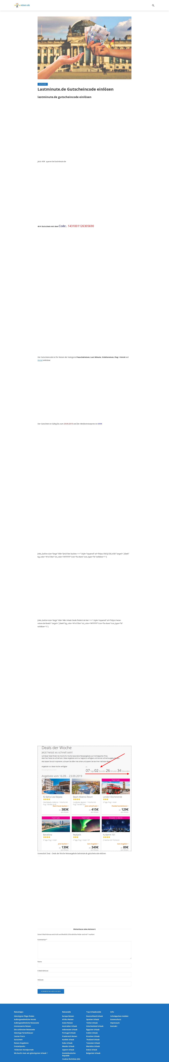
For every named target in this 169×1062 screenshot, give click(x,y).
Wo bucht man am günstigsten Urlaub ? (30, 1051)
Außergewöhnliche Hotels (24, 1019)
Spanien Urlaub (92, 1019)
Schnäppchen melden (118, 1016)
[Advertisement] (84, 131)
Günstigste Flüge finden (23, 1016)
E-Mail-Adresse (43, 971)
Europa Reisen (67, 1016)
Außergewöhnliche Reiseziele (25, 1022)
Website (40, 980)
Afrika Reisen (67, 1019)
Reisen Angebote (21, 1041)
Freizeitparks (19, 1044)
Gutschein (43, 84)
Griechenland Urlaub (94, 1026)
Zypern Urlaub (68, 1047)
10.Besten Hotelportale (23, 1047)
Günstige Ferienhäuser (23, 1032)
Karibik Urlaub (67, 1038)
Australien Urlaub (69, 1026)
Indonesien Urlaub (69, 1029)
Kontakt (113, 1026)
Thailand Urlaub (92, 1038)
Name (40, 962)
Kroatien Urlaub (92, 1035)
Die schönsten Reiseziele (24, 1029)
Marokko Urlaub (92, 1044)
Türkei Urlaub (91, 1022)
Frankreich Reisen (69, 1035)
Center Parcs (19, 1035)
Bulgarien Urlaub (93, 1051)
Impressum (114, 1022)
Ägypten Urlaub (92, 1029)
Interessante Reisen (22, 1026)
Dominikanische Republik (72, 1051)
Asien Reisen (67, 1022)
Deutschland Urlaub (94, 1016)
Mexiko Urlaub (68, 1044)
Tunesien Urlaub (92, 1041)
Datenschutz (115, 1019)
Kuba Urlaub (67, 1041)
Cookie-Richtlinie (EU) (70, 1054)
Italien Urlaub (91, 1032)
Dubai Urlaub (91, 1047)
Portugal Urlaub (68, 1032)
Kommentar (42, 940)
